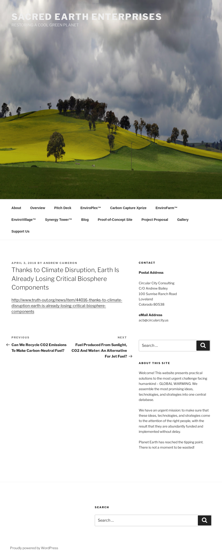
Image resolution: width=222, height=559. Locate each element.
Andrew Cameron (60, 263)
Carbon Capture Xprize (128, 208)
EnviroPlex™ (90, 208)
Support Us (20, 231)
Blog (85, 220)
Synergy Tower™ (58, 220)
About (16, 208)
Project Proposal (154, 220)
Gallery (183, 220)
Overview (37, 208)
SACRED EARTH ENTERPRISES (86, 16)
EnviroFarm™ (166, 208)
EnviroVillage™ (23, 220)
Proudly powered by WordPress (34, 548)
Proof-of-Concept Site (115, 220)
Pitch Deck (63, 208)
